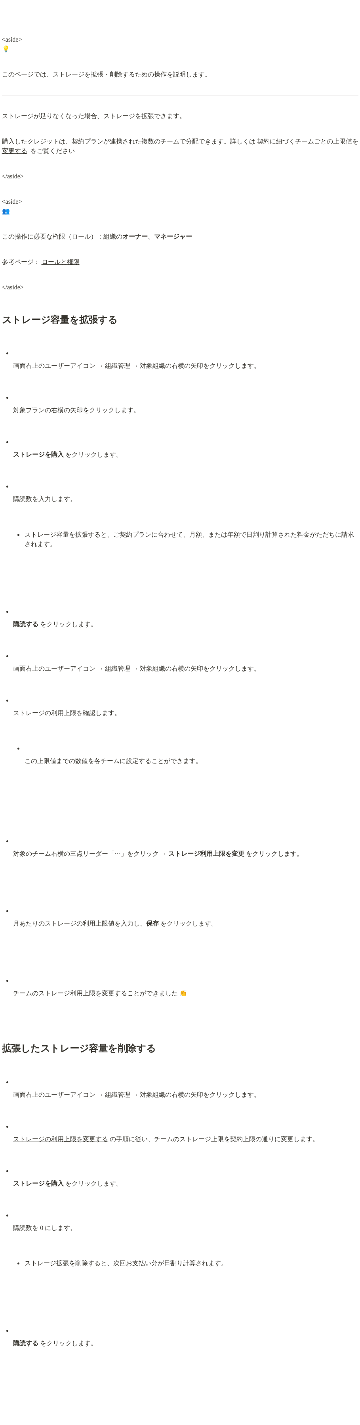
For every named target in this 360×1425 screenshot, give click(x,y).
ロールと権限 (61, 261)
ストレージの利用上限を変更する (60, 1139)
